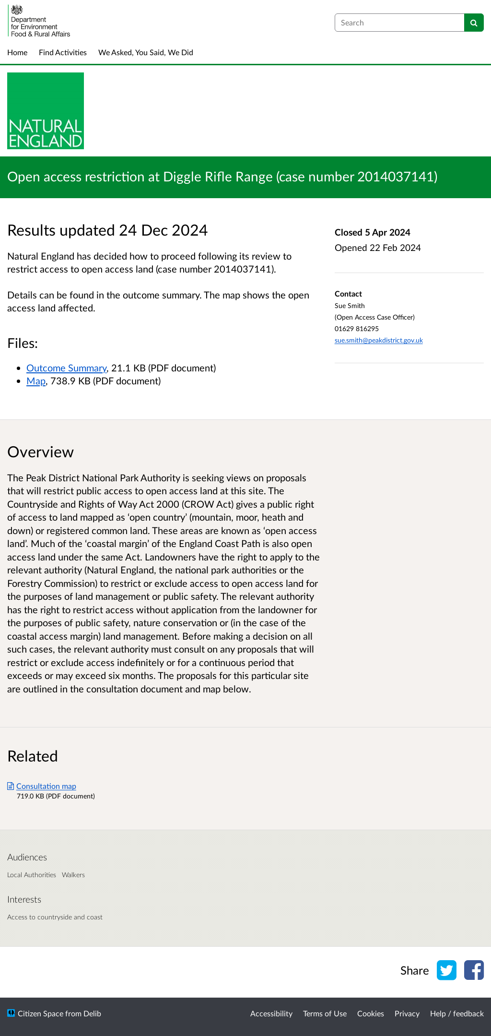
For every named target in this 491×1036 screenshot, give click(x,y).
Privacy (407, 1013)
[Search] (474, 22)
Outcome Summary (66, 367)
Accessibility (271, 1013)
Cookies (370, 1013)
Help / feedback (457, 1013)
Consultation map (41, 785)
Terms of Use (325, 1013)
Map (36, 380)
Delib (92, 1013)
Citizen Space (40, 1013)
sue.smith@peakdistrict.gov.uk (379, 340)
